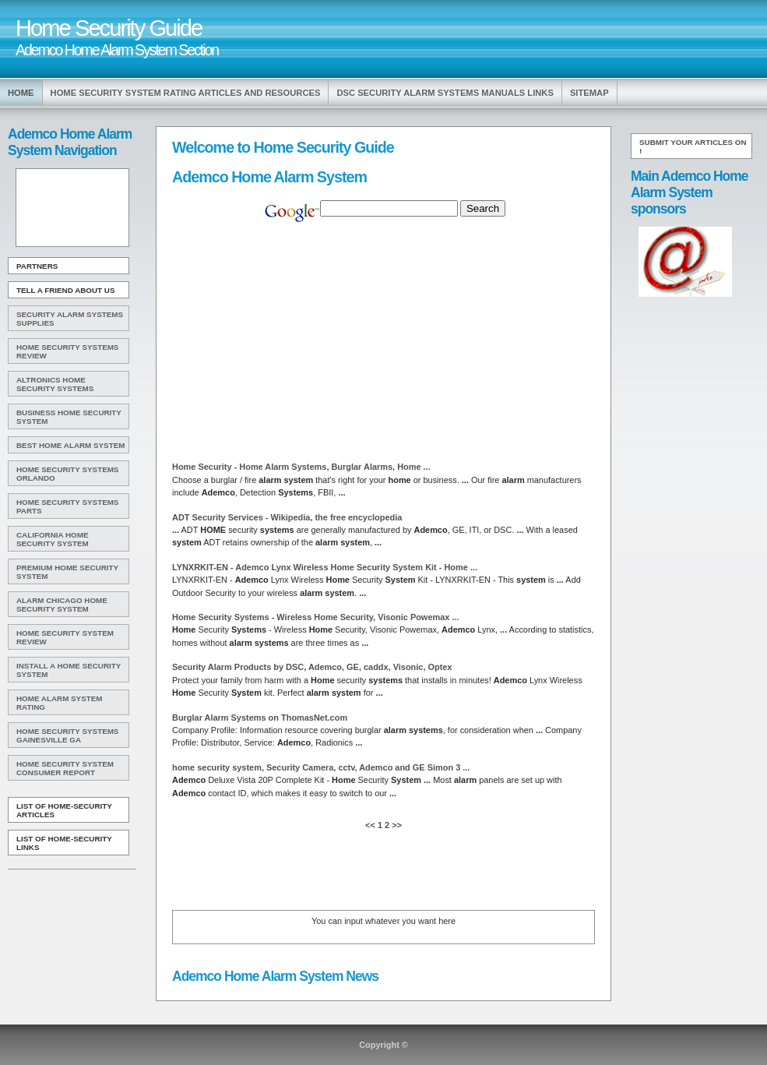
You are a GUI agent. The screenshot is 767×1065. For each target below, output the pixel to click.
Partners (37, 266)
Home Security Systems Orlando (67, 473)
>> (395, 825)
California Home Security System (52, 539)
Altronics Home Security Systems (54, 384)
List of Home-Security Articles (64, 810)
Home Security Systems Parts (67, 506)
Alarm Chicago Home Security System (61, 604)
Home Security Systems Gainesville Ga (67, 735)
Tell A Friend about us (65, 290)
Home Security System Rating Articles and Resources (186, 92)
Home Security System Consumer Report (65, 768)
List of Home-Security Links (64, 843)
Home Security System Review (65, 637)
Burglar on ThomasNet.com (259, 717)
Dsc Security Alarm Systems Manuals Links (444, 92)
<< (371, 825)
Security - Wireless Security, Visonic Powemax (315, 617)
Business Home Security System (68, 416)
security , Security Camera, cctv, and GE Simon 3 (321, 767)
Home (21, 92)
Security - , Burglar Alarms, (301, 466)
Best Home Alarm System (70, 445)
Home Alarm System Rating (59, 702)
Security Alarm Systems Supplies (69, 318)
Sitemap (589, 92)
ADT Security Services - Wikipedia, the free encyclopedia (287, 517)
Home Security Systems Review (67, 351)
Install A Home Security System (68, 670)
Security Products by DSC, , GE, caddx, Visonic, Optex (312, 667)
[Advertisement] (71, 208)
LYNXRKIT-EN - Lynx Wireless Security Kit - (324, 567)
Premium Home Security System (67, 571)
